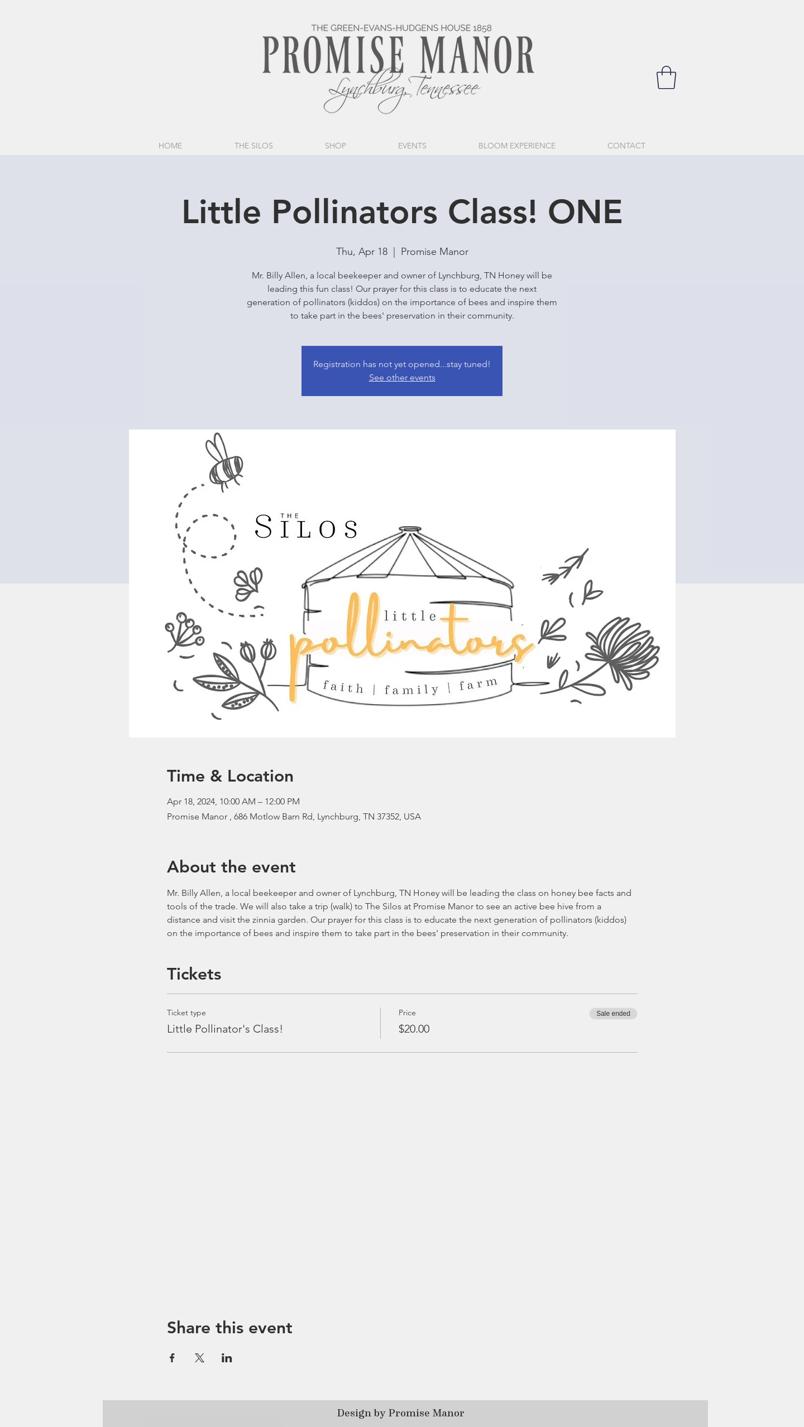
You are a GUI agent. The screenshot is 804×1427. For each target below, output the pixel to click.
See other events (402, 377)
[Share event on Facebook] (172, 1357)
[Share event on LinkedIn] (227, 1357)
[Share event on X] (199, 1357)
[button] (666, 77)
